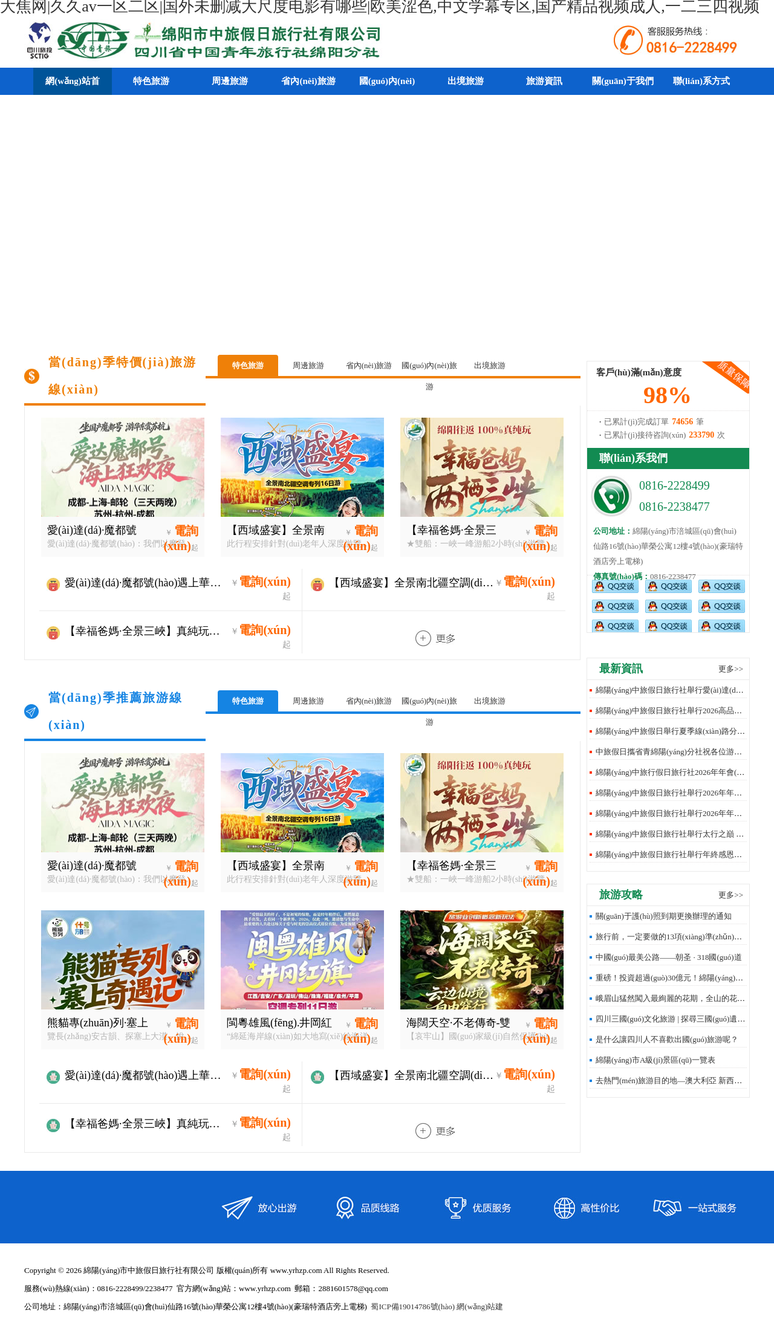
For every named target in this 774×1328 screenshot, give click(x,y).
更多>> (730, 668)
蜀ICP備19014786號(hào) (413, 1306)
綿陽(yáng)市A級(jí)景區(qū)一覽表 (655, 1059)
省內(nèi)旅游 (369, 365)
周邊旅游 (308, 365)
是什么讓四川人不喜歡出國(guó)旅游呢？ (667, 1039)
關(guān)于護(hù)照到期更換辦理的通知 (664, 916)
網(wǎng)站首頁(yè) (72, 94)
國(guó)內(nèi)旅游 (429, 368)
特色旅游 (248, 365)
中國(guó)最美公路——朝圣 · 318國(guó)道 (669, 957)
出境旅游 (490, 365)
